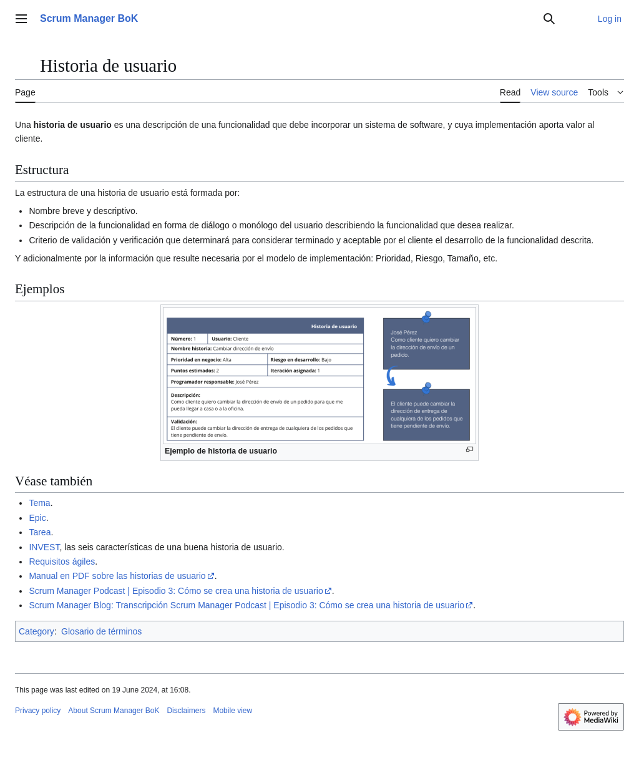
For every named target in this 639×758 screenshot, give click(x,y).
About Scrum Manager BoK (113, 710)
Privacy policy (38, 710)
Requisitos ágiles (62, 561)
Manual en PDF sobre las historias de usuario (117, 576)
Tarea (40, 532)
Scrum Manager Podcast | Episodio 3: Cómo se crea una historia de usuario (176, 591)
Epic (37, 518)
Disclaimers (186, 710)
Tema (39, 503)
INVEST (44, 547)
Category (36, 631)
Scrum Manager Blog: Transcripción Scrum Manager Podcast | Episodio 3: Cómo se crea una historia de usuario (246, 605)
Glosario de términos (101, 631)
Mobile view (232, 710)
